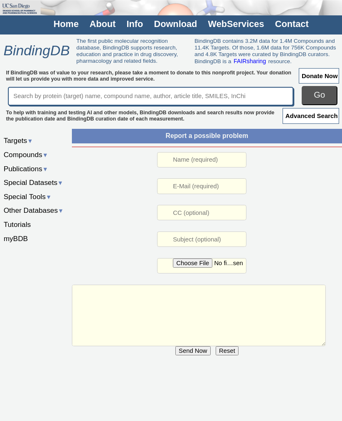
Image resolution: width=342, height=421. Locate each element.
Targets (18, 140)
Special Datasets (34, 182)
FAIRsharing (250, 61)
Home (66, 24)
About (102, 24)
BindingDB (36, 50)
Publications (26, 169)
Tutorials (17, 224)
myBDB (16, 238)
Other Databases (34, 210)
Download (175, 24)
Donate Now (320, 75)
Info (134, 24)
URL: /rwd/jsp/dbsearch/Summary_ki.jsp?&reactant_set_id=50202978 (199, 316)
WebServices (236, 24)
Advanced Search (311, 115)
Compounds (26, 154)
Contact (292, 24)
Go (319, 94)
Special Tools (28, 196)
